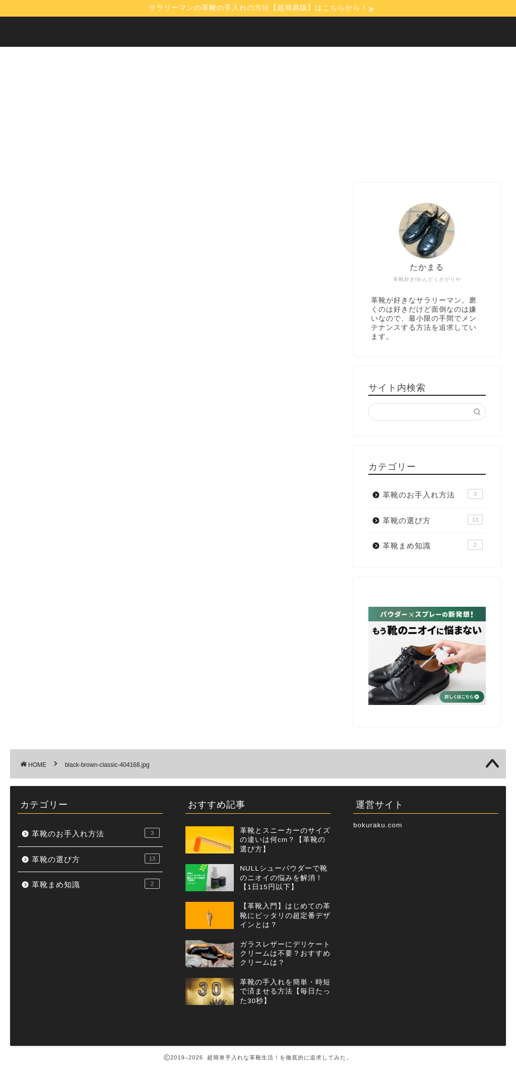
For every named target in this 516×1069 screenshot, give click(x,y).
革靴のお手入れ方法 (432, 494)
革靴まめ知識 (432, 545)
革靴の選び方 (432, 520)
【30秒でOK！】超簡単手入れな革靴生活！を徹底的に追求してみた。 (258, 31)
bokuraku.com (377, 825)
